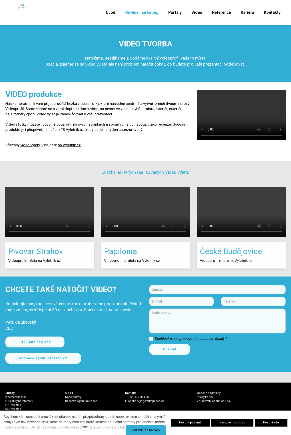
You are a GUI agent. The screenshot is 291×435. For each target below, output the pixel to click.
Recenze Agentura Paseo (81, 403)
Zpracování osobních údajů (214, 403)
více (85, 427)
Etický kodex (205, 399)
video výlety (30, 150)
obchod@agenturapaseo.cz (146, 403)
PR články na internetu (19, 403)
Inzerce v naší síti (16, 399)
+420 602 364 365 (139, 399)
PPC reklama (13, 407)
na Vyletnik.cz (69, 150)
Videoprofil (18, 269)
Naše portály (73, 399)
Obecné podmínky (209, 395)
